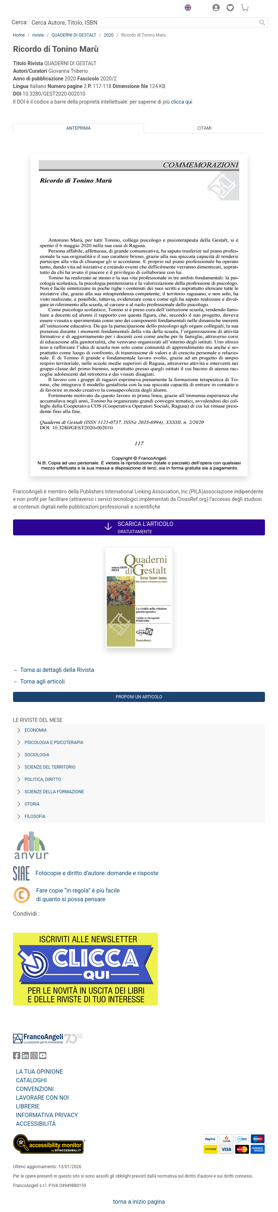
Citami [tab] (204, 128)
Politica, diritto (43, 779)
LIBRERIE (27, 1106)
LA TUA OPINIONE (39, 1071)
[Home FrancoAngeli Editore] (37, 8)
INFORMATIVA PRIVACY (47, 1115)
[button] (186, 9)
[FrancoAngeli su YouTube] (42, 1057)
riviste (38, 35)
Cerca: (20, 22)
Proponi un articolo (139, 696)
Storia (32, 804)
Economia (36, 730)
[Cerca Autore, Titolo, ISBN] (142, 22)
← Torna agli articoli (39, 681)
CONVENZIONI (35, 1089)
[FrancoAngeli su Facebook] (16, 1057)
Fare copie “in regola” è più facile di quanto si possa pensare (78, 895)
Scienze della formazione (54, 791)
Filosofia (35, 816)
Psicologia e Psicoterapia (54, 742)
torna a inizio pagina (139, 1201)
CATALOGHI (31, 1080)
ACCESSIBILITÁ (36, 1123)
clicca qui (181, 102)
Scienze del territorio (50, 767)
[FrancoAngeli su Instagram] (34, 1057)
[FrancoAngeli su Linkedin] (25, 1057)
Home (19, 35)
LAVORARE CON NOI (42, 1097)
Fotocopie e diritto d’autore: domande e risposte (96, 873)
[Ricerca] (262, 22)
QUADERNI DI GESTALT (73, 35)
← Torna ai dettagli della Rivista (53, 669)
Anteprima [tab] (79, 128)
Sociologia (37, 754)
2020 (109, 35)
